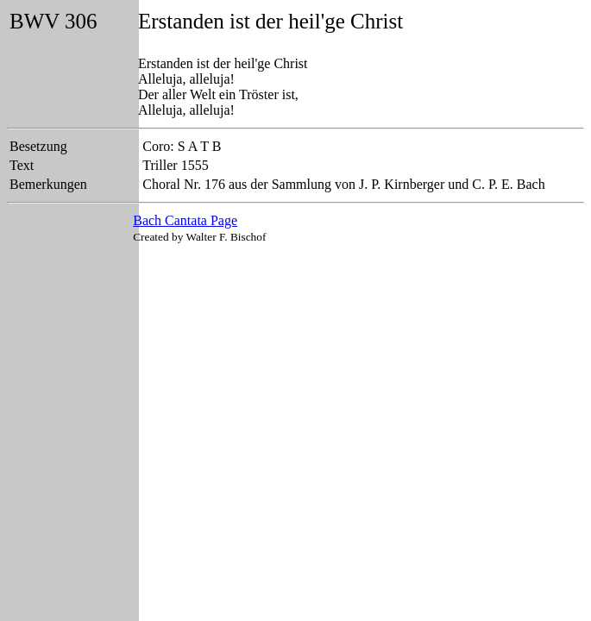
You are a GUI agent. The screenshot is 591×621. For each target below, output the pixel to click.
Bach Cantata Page (185, 220)
